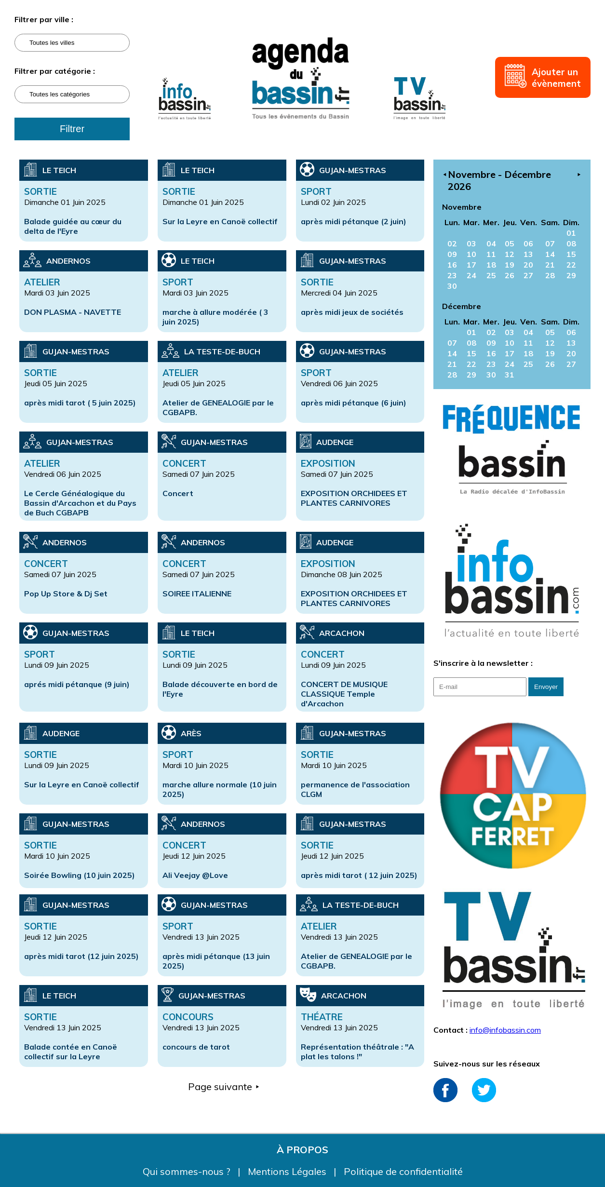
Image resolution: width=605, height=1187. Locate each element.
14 (550, 254)
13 (528, 254)
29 (571, 275)
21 (550, 265)
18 (491, 265)
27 (528, 275)
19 (509, 265)
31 (509, 374)
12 (509, 254)
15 (571, 254)
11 (491, 254)
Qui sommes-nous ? (188, 1171)
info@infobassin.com (505, 1030)
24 (471, 275)
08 (571, 243)
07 (550, 243)
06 (528, 243)
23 (452, 275)
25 (491, 275)
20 (528, 265)
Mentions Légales (288, 1171)
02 (452, 243)
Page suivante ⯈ (224, 1086)
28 (550, 275)
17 (471, 265)
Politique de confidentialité (403, 1171)
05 (509, 243)
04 (491, 243)
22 (571, 265)
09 (452, 254)
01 (571, 233)
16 (452, 265)
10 (471, 254)
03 (471, 243)
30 (452, 286)
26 (509, 275)
